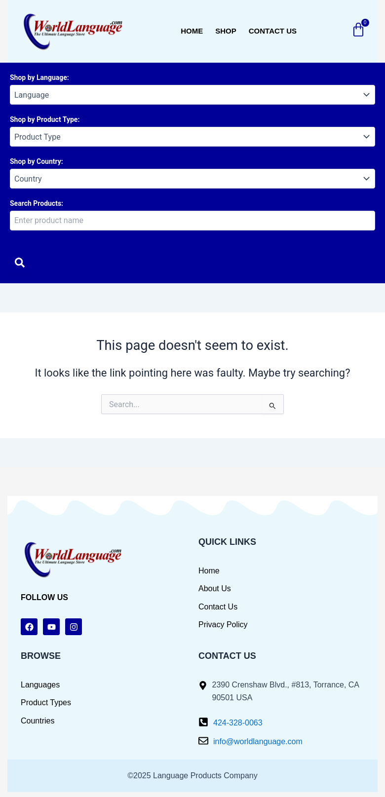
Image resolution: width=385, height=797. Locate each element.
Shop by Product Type (43, 119)
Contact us (273, 31)
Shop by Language (38, 77)
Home (192, 31)
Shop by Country (35, 161)
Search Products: (36, 203)
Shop (225, 31)
